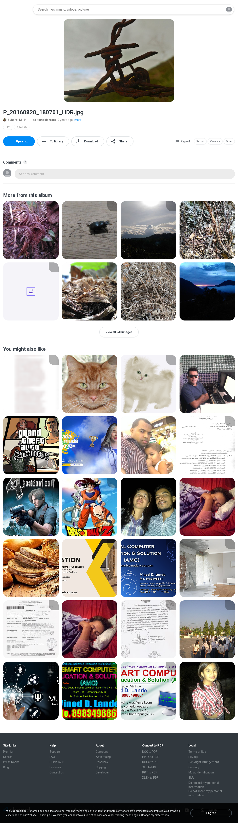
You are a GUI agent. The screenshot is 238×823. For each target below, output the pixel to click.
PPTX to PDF (150, 757)
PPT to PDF (149, 772)
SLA (191, 777)
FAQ (52, 757)
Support (55, 751)
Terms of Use (197, 751)
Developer (102, 772)
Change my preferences (155, 815)
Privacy (193, 757)
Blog (6, 767)
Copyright (102, 767)
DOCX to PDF (150, 762)
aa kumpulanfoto (42, 119)
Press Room (11, 762)
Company (102, 751)
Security (193, 767)
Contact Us (57, 772)
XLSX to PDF (150, 777)
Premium (9, 751)
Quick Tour (56, 762)
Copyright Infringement (203, 762)
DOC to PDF (149, 751)
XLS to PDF (149, 767)
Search (7, 757)
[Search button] (217, 10)
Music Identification (201, 772)
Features (55, 767)
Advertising (103, 757)
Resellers (102, 762)
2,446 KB (22, 127)
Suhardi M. (13, 119)
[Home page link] (17, 9)
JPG (8, 127)
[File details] (31, 230)
